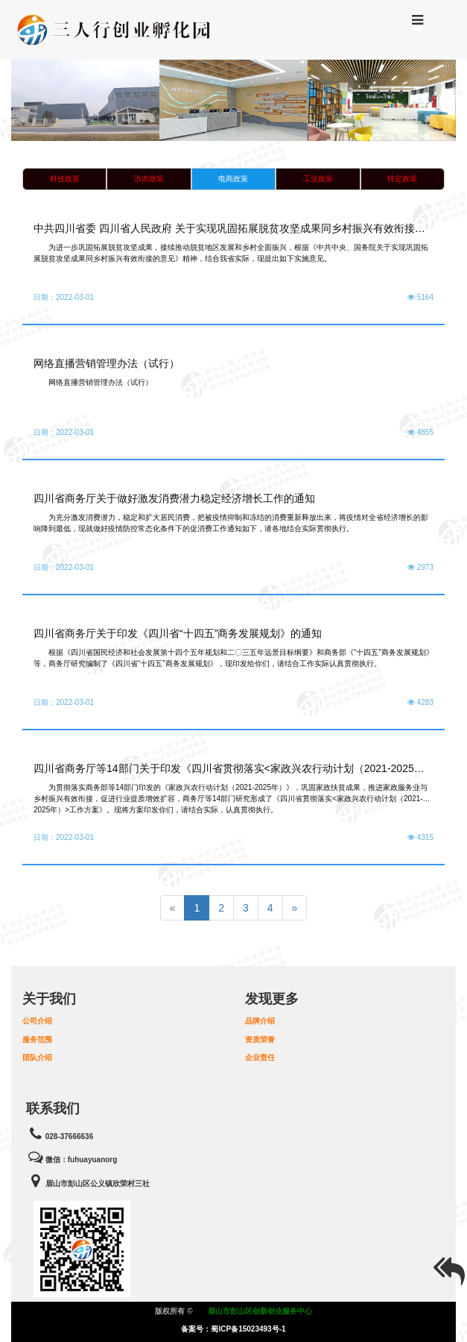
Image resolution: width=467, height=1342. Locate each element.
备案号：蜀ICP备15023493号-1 (233, 1329)
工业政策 (318, 179)
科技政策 (65, 179)
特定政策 (402, 179)
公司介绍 (37, 1021)
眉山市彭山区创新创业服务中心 (260, 1311)
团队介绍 (37, 1057)
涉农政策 (149, 179)
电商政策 (233, 179)
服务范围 (37, 1039)
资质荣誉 (260, 1039)
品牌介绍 (260, 1021)
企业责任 (260, 1057)
